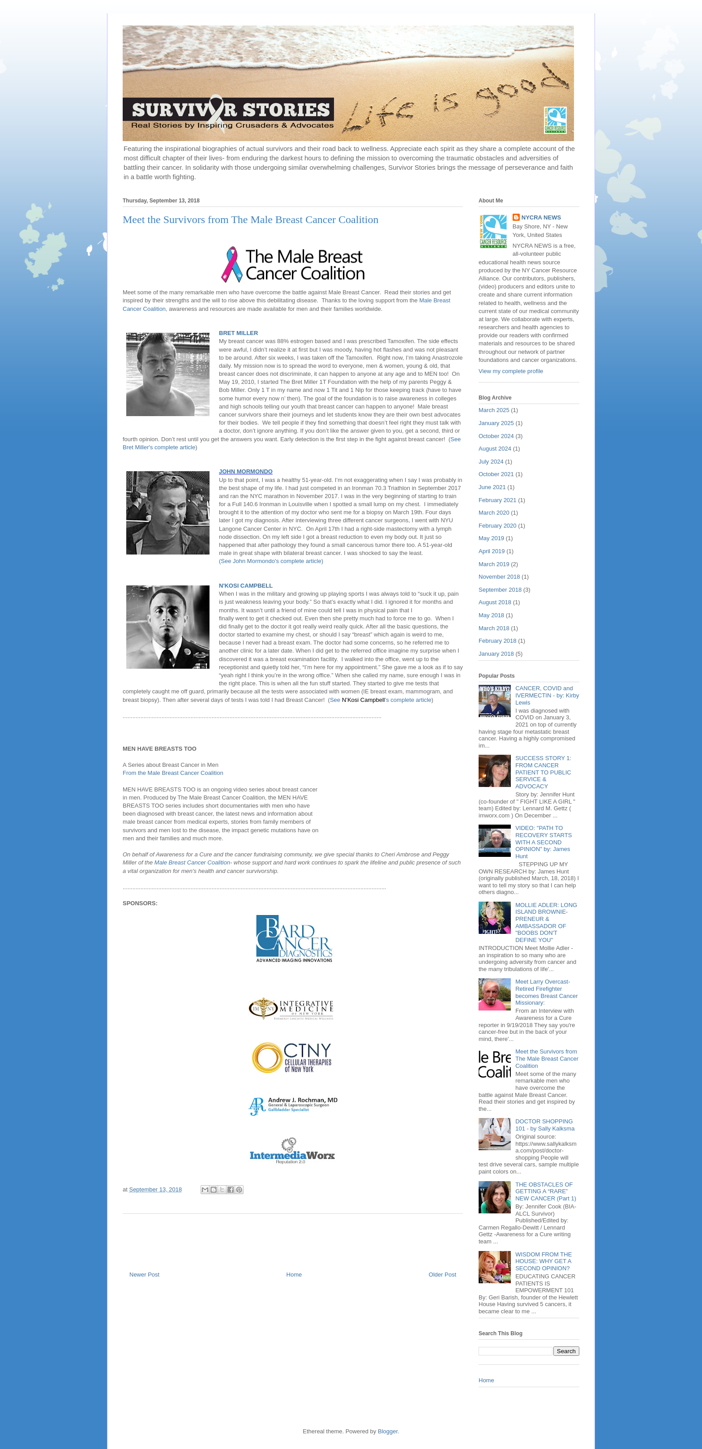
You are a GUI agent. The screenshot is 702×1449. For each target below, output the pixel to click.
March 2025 (494, 410)
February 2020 (498, 525)
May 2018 (491, 615)
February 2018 (498, 640)
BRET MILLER (238, 333)
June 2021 (492, 487)
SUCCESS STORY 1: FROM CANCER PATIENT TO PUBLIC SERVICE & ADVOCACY (543, 772)
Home (294, 1274)
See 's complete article (380, 700)
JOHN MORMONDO (246, 471)
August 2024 (495, 448)
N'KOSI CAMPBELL (246, 585)
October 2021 (496, 474)
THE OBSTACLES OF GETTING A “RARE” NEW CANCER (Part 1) (545, 1191)
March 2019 (494, 564)
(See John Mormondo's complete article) (271, 561)
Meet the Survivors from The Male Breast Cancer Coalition (546, 1058)
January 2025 (496, 423)
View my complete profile (511, 371)
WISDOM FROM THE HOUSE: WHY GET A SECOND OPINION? (543, 1261)
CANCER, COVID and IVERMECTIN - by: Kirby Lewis (547, 695)
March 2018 (494, 628)
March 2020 (494, 512)
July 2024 (491, 461)
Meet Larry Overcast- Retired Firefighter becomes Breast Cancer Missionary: (546, 992)
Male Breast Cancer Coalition (192, 862)
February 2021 (498, 500)
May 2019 (491, 538)
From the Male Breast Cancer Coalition (174, 773)
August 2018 (495, 602)
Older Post (442, 1274)
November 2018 (499, 576)
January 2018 (496, 653)
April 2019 (492, 551)
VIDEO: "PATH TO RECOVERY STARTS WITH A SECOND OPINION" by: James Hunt (543, 842)
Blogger (388, 1431)
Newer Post (144, 1274)
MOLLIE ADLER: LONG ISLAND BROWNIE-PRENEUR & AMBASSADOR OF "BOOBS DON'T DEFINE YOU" (546, 922)
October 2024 (496, 436)
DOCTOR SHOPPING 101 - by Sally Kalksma (544, 1125)
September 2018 (500, 589)
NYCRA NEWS (541, 217)
